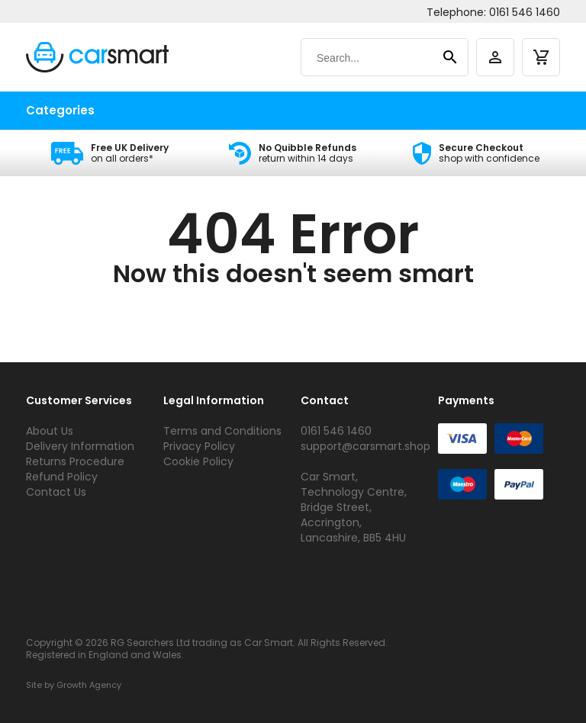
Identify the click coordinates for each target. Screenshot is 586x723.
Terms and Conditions (222, 431)
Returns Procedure (75, 461)
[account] (495, 57)
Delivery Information (80, 446)
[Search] (369, 58)
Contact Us (56, 492)
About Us (49, 431)
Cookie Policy (198, 461)
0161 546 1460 (524, 12)
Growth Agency (88, 685)
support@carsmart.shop (365, 446)
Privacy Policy (199, 446)
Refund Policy (62, 476)
